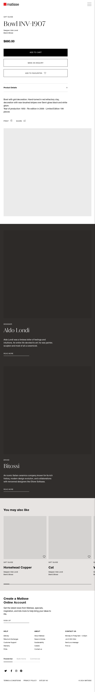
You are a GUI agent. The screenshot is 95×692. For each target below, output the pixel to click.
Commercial (35, 659)
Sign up (7, 620)
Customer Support (10, 643)
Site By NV (43, 680)
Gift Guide (8, 17)
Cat (51, 567)
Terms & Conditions (12, 680)
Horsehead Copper (18, 567)
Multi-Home (21, 659)
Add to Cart (36, 52)
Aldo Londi (14, 30)
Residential (8, 659)
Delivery (6, 636)
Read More (8, 353)
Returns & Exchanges (11, 639)
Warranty (7, 646)
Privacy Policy (30, 680)
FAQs (5, 649)
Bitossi (10, 33)
